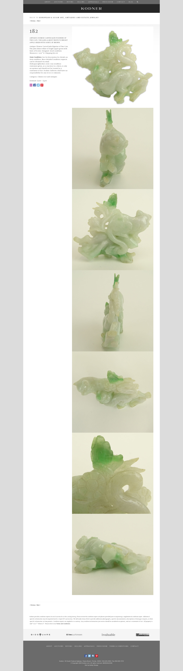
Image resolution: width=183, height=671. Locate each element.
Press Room (102, 646)
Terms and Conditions (63, 624)
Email (31, 85)
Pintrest (41, 85)
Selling (78, 646)
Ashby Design (94, 665)
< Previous (32, 21)
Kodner (91, 8)
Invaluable (108, 635)
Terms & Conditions (118, 646)
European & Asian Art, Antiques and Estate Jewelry (69, 17)
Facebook (34, 85)
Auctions (58, 646)
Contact (135, 646)
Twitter (38, 85)
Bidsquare (40, 635)
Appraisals (89, 646)
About (49, 646)
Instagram (93, 655)
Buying (68, 646)
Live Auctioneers (74, 635)
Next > (39, 21)
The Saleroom (142, 635)
